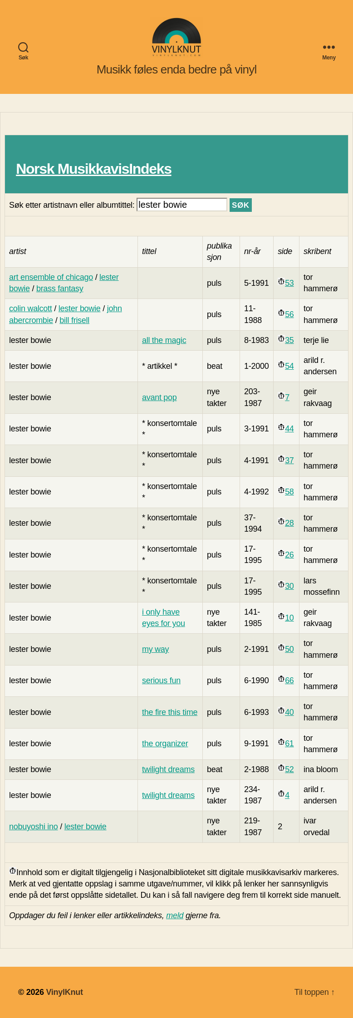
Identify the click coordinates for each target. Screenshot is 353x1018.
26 (289, 554)
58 (289, 491)
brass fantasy (59, 288)
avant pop (159, 397)
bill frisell (74, 320)
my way (155, 649)
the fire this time (169, 712)
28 (289, 523)
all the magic (164, 340)
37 (289, 460)
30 (289, 586)
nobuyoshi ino (33, 826)
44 (289, 428)
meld (174, 915)
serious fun (161, 680)
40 (289, 712)
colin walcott (30, 308)
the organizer (165, 743)
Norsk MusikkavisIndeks (93, 169)
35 (289, 340)
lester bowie (80, 308)
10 (289, 617)
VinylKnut (64, 992)
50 (289, 649)
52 (289, 769)
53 (289, 283)
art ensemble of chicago (51, 277)
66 (289, 680)
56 (289, 314)
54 (289, 366)
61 (289, 743)
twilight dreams (168, 769)
